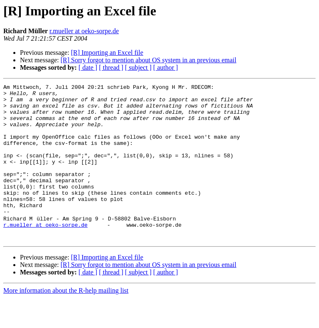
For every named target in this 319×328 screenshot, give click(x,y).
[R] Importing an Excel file (107, 52)
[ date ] (88, 67)
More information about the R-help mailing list (65, 320)
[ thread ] (111, 67)
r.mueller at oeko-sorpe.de (84, 30)
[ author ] (165, 67)
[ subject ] (138, 67)
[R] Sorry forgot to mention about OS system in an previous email (148, 60)
